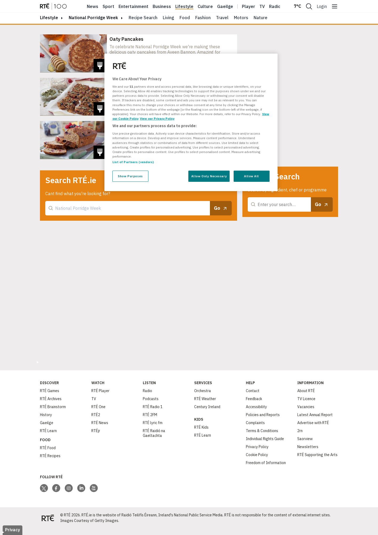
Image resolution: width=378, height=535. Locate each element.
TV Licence (306, 398)
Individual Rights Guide (265, 438)
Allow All (251, 176)
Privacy (12, 529)
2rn (300, 430)
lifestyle (49, 17)
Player (248, 6)
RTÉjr (95, 430)
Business (162, 6)
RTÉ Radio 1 (152, 406)
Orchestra (202, 390)
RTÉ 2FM (150, 414)
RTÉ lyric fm (152, 422)
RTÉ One (98, 406)
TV (93, 398)
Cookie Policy (257, 454)
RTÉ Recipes (50, 455)
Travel (222, 17)
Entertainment (133, 6)
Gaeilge (225, 6)
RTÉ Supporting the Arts (317, 454)
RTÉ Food (48, 447)
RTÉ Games (49, 390)
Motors (241, 17)
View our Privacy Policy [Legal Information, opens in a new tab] (157, 118)
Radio (275, 6)
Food (185, 17)
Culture (205, 6)
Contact (252, 390)
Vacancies (305, 406)
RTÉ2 (95, 414)
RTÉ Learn (48, 430)
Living (168, 17)
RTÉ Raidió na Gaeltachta (154, 433)
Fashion (203, 17)
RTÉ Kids (201, 427)
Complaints (255, 422)
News (92, 6)
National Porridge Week (93, 17)
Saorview (305, 438)
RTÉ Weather (205, 398)
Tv (262, 6)
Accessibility (256, 406)
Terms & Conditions (262, 430)
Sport (108, 6)
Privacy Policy (257, 446)
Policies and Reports (263, 414)
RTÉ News (99, 422)
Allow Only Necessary (209, 176)
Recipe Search (143, 17)
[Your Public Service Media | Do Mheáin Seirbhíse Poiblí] (48, 518)
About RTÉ (306, 390)
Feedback (254, 398)
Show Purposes (130, 176)
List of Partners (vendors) (133, 162)
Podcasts (150, 398)
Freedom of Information (266, 462)
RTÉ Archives (51, 398)
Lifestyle (184, 6)
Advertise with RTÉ (313, 422)
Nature (260, 17)
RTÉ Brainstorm (53, 406)
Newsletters (307, 446)
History (46, 414)
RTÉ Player (100, 390)
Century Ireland (207, 406)
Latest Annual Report (315, 414)
